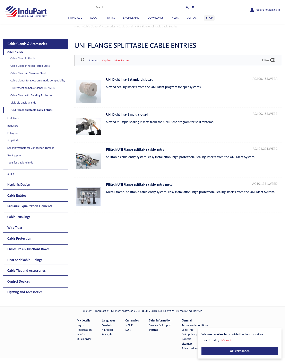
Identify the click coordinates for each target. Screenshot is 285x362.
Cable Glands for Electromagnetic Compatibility (37, 80)
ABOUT (94, 17)
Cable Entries (16, 195)
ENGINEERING (131, 17)
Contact (186, 339)
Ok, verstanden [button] (240, 351)
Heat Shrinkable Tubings (24, 260)
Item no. (94, 60)
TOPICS (111, 17)
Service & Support (160, 325)
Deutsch (107, 325)
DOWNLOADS (155, 17)
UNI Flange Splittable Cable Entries (31, 110)
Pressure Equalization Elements (29, 206)
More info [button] (228, 340)
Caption (106, 60)
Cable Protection (19, 238)
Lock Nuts (13, 118)
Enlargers (12, 133)
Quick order (84, 339)
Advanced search (192, 348)
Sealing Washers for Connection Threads (30, 148)
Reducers (12, 125)
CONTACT (192, 17)
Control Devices (18, 281)
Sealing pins (14, 155)
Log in (80, 325)
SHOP (209, 17)
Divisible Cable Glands (23, 102)
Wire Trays (15, 228)
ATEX (11, 174)
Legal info (188, 330)
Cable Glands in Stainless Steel (27, 73)
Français (107, 334)
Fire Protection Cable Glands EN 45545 (32, 88)
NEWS (175, 17)
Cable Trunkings (18, 217)
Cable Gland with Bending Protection (31, 95)
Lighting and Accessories (24, 292)
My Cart (82, 334)
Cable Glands (15, 52)
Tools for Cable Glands (20, 162)
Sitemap (187, 343)
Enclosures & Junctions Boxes (28, 249)
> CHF (128, 325)
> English (107, 330)
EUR (127, 330)
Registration (84, 330)
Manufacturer (122, 60)
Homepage (75, 17)
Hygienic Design (18, 185)
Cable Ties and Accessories (26, 270)
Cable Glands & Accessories (27, 44)
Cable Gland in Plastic (22, 58)
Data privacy (189, 334)
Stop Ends (13, 140)
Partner (153, 330)
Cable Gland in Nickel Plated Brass (30, 66)
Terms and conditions (195, 325)
